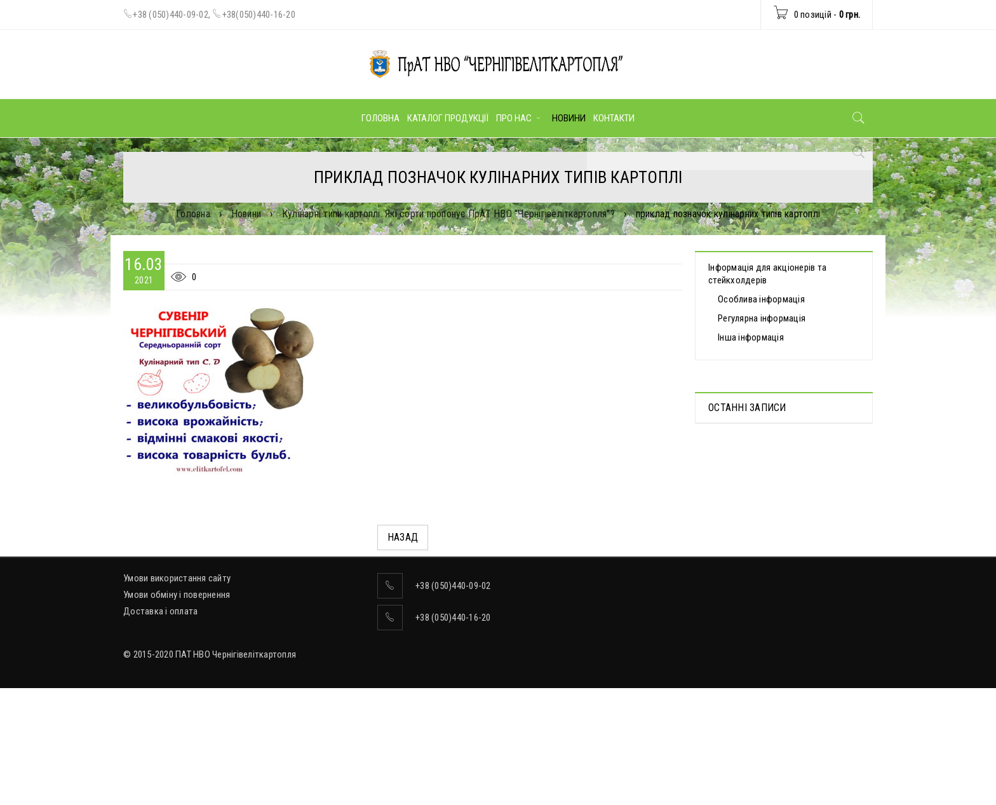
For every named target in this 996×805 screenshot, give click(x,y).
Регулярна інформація (761, 318)
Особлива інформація (761, 299)
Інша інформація (751, 337)
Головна (193, 214)
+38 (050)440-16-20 (453, 714)
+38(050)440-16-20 (258, 14)
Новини (246, 214)
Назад (402, 537)
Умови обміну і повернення (176, 691)
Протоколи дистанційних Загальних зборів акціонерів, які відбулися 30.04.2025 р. (780, 467)
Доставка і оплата (160, 708)
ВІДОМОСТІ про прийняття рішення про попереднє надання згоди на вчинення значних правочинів (778, 566)
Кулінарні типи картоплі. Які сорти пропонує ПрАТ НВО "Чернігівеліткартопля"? (448, 214)
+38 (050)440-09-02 (170, 14)
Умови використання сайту (177, 674)
